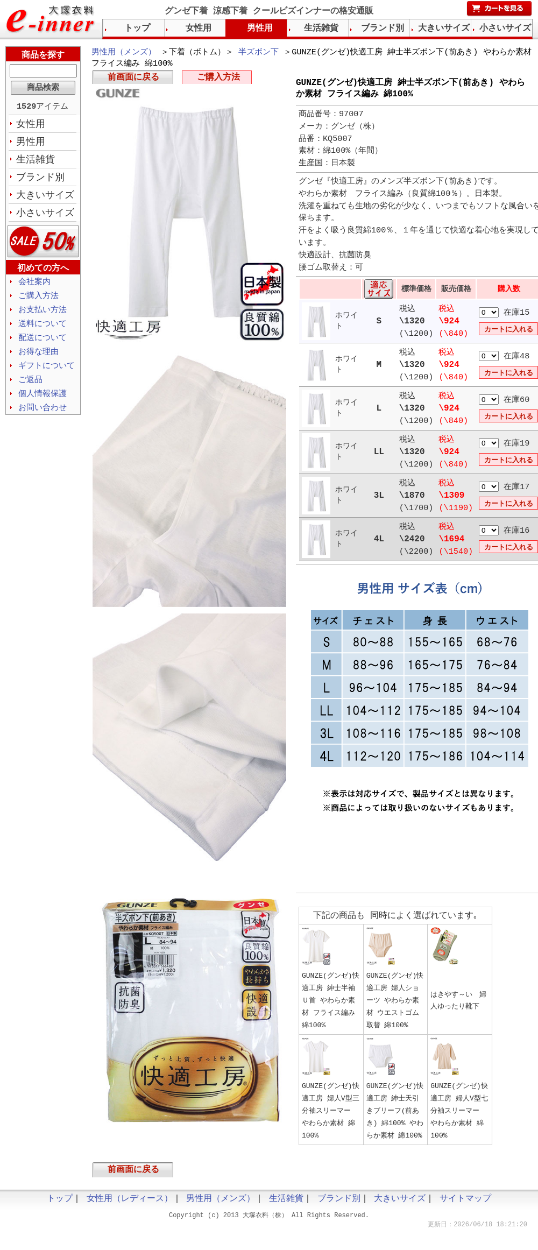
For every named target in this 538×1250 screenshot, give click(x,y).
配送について (42, 344)
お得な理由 (38, 359)
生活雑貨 (35, 162)
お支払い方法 (42, 315)
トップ (137, 28)
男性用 (30, 143)
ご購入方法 (218, 80)
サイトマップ (465, 1205)
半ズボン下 (258, 52)
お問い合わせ (42, 417)
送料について (42, 329)
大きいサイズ (45, 198)
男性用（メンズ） (123, 52)
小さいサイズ (45, 216)
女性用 (30, 125)
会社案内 (34, 286)
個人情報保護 (42, 402)
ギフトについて (46, 373)
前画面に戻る (133, 80)
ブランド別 (40, 180)
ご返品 (30, 388)
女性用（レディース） (130, 1205)
